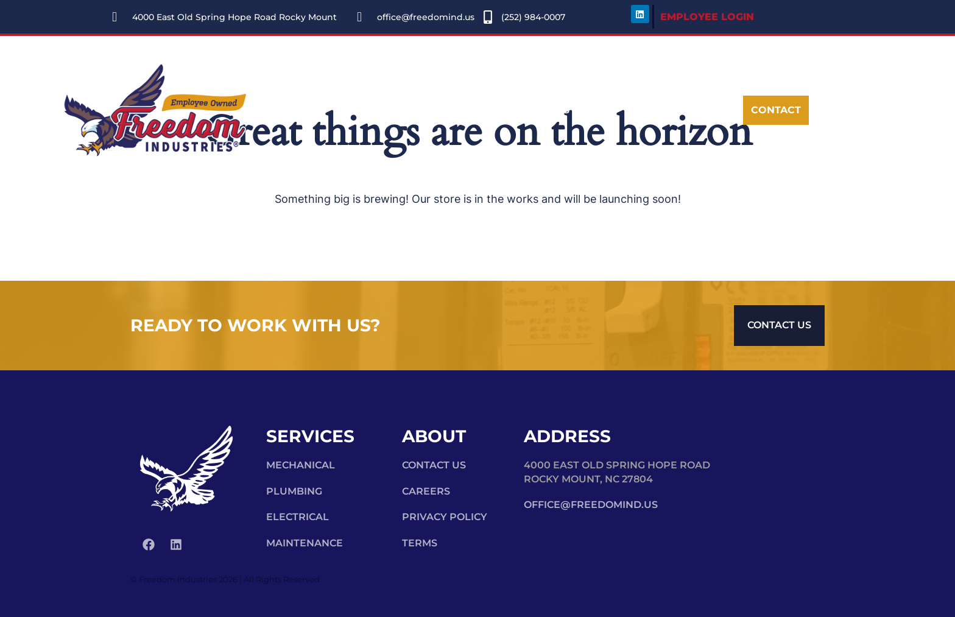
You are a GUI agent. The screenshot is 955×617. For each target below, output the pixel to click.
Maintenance (304, 543)
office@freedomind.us (591, 504)
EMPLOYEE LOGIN (707, 17)
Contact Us (434, 465)
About (296, 110)
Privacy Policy (444, 517)
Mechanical (300, 465)
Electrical (297, 517)
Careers (545, 110)
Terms (419, 543)
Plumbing (294, 491)
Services (380, 110)
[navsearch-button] (667, 110)
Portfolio (467, 110)
